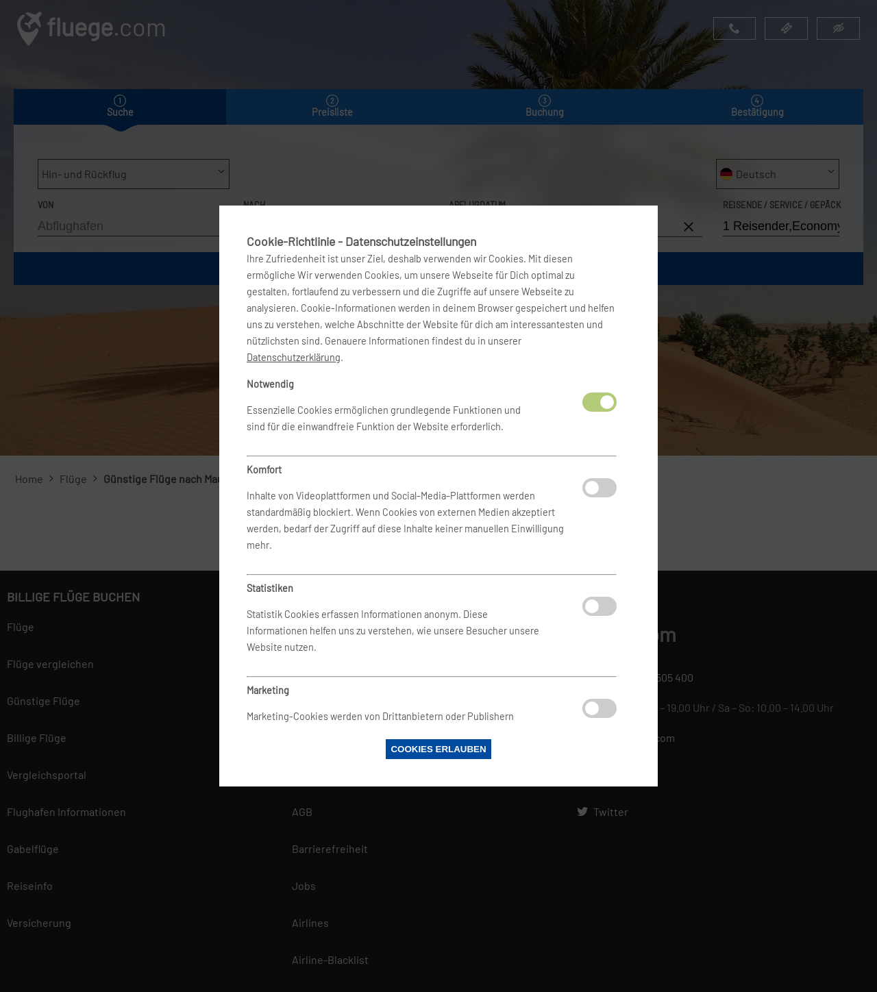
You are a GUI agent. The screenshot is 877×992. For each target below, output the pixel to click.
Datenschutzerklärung (294, 357)
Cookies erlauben (438, 749)
